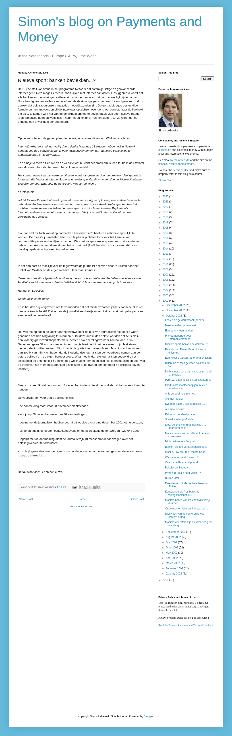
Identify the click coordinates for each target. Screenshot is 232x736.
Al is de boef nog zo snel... (181, 393)
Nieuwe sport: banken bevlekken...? (186, 344)
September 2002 (176, 532)
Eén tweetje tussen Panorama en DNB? (188, 357)
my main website (179, 160)
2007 (166, 274)
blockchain (165, 149)
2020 (166, 217)
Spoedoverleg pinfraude (179, 419)
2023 (166, 201)
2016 (166, 238)
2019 (166, 222)
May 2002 (172, 552)
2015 (166, 243)
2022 (166, 207)
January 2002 (174, 573)
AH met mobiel (174, 398)
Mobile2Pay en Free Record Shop (185, 452)
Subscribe (165, 180)
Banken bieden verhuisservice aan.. (186, 446)
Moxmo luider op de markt (180, 325)
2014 (166, 248)
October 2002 (174, 315)
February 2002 (175, 568)
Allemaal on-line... (175, 409)
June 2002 (172, 547)
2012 (166, 259)
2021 (166, 212)
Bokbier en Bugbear (177, 467)
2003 (166, 295)
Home (82, 499)
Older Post (137, 499)
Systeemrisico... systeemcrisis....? (185, 403)
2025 (166, 196)
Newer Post (26, 499)
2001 (166, 580)
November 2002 (176, 310)
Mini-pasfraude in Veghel (180, 441)
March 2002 (173, 563)
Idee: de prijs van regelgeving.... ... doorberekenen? (185, 426)
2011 (166, 264)
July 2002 (172, 542)
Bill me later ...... (174, 478)
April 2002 (172, 558)
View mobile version (81, 506)
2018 (166, 227)
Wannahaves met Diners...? (181, 457)
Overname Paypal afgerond (181, 462)
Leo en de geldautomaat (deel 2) (184, 320)
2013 (166, 253)
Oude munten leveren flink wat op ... (186, 508)
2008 (166, 269)
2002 (166, 300)
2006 (166, 279)
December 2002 (176, 305)
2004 (166, 290)
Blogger (148, 716)
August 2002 (174, 537)
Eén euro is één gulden (179, 330)
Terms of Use (181, 170)
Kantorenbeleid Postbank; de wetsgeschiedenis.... (182, 493)
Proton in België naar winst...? (183, 472)
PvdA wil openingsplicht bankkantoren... (188, 379)
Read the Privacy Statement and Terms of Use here (185, 625)
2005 (166, 285)
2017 (166, 233)
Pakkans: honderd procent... (182, 414)
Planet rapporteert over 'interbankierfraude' (179, 337)
